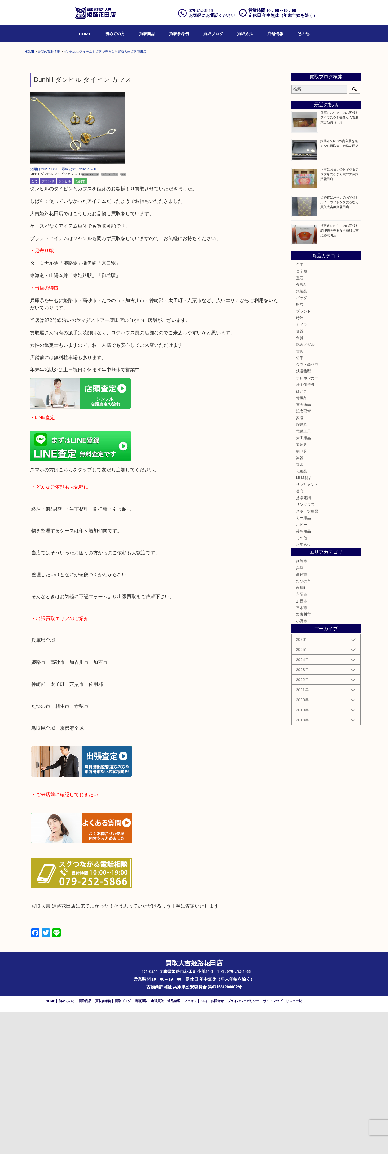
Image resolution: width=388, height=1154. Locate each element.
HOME (85, 33)
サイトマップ (272, 1142)
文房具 (301, 586)
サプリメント (307, 626)
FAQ (204, 1142)
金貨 (299, 479)
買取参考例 (179, 33)
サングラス (305, 646)
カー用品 (303, 659)
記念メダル (305, 486)
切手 (299, 499)
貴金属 (301, 413)
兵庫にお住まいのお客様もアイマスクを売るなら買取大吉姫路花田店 (339, 259)
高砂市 (301, 716)
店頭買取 (141, 1142)
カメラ (301, 466)
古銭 (299, 492)
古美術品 (303, 546)
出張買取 (157, 1142)
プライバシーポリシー (243, 1142)
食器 (299, 472)
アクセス (190, 1142)
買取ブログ (213, 33)
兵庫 (299, 709)
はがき (301, 532)
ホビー (301, 666)
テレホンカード (309, 519)
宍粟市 (301, 736)
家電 (299, 559)
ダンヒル (64, 323)
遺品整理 (173, 1142)
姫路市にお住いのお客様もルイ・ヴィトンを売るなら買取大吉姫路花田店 (339, 343)
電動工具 (303, 572)
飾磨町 (301, 729)
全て (34, 323)
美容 (299, 632)
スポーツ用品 (307, 653)
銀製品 (301, 432)
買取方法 (245, 33)
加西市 (301, 742)
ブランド (48, 323)
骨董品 (301, 539)
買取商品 (147, 33)
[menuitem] (85, 33)
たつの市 (303, 722)
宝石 (299, 419)
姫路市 (80, 323)
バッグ (301, 439)
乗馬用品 (303, 672)
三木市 (301, 749)
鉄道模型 (303, 513)
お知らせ (303, 686)
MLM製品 (304, 619)
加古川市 (303, 756)
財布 (299, 446)
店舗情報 (275, 33)
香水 (299, 606)
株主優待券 (305, 526)
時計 (299, 459)
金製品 (301, 426)
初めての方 (115, 33)
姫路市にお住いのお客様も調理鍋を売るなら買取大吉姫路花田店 (339, 371)
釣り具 (301, 592)
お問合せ (217, 1142)
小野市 (301, 762)
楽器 (299, 599)
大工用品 (303, 579)
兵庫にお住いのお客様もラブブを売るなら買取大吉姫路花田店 (339, 315)
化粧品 (301, 612)
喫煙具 (301, 566)
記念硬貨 (303, 553)
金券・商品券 (307, 506)
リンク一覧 (294, 1142)
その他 (303, 33)
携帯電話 (303, 639)
